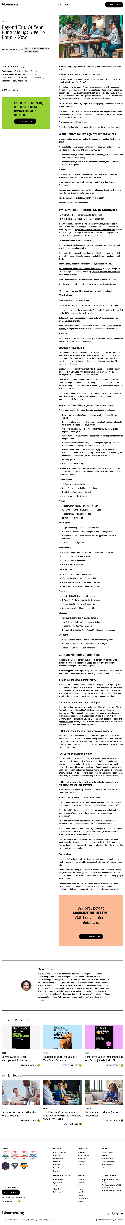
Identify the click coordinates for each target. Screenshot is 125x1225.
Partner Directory (108, 1165)
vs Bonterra (82, 1162)
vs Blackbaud (82, 1165)
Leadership (81, 1183)
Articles (104, 1156)
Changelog (56, 1189)
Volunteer (56, 1162)
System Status (58, 1183)
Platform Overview (59, 1152)
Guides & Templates (108, 1162)
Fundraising (57, 1156)
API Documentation (59, 1186)
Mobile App (57, 1165)
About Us (81, 1180)
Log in (66, 5)
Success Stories (107, 1152)
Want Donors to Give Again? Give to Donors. (19, 71)
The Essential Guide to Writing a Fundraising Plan (112, 1186)
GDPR (52, 1220)
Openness (81, 1189)
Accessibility (43, 1220)
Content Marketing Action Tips (14, 81)
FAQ (103, 1168)
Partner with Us (83, 1198)
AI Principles (82, 1186)
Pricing (55, 1171)
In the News (81, 1192)
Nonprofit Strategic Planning (111, 1190)
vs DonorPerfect (83, 1156)
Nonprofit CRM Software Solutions (110, 1181)
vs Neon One (82, 1159)
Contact (80, 1201)
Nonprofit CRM (58, 1159)
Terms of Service (20, 1220)
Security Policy (7, 1220)
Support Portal (58, 1180)
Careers (80, 1195)
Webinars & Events (108, 1159)
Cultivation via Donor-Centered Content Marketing (23, 78)
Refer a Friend (58, 1192)
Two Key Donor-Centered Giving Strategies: (20, 74)
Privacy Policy (32, 1220)
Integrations (57, 1168)
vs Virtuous (81, 1152)
